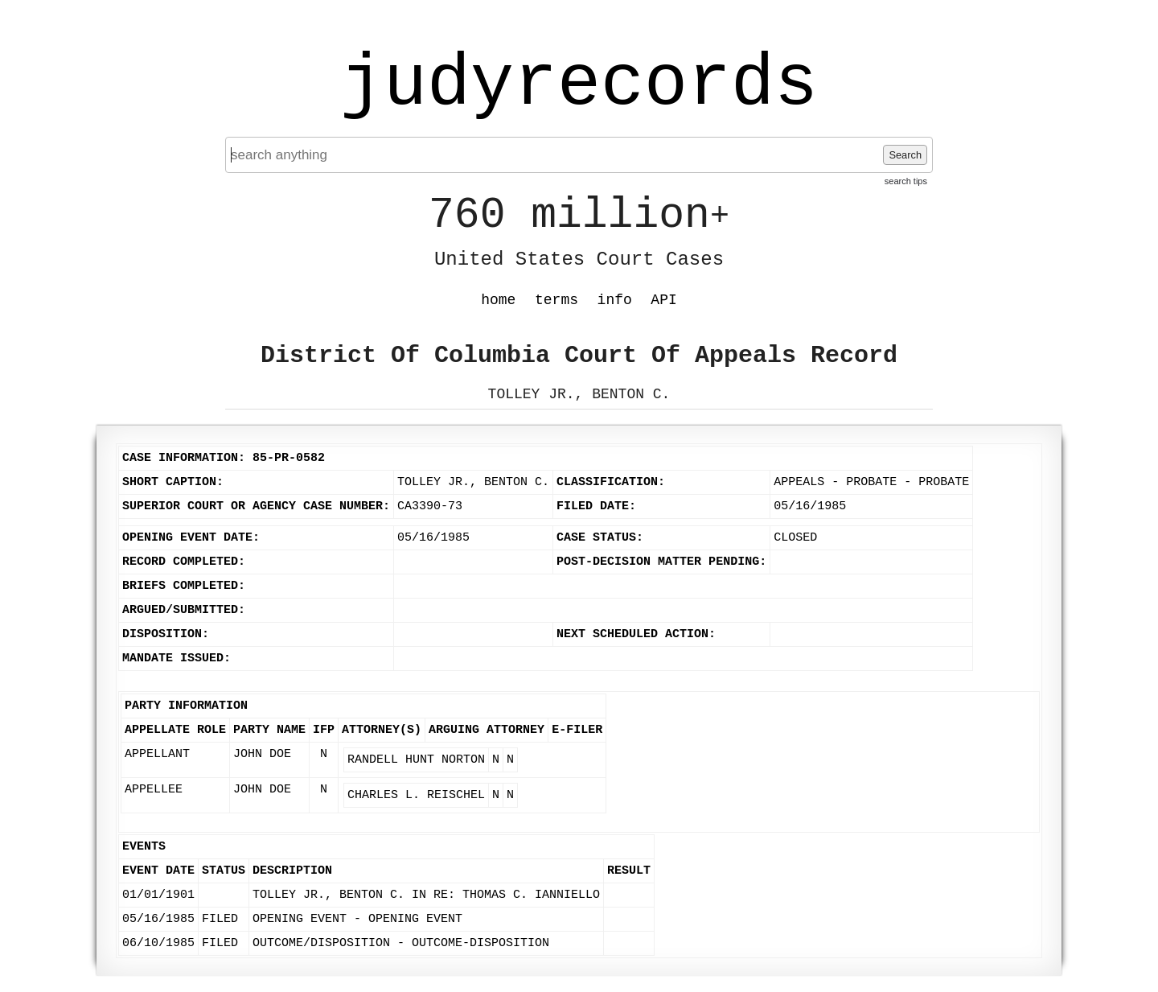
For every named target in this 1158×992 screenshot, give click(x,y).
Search (905, 155)
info (614, 300)
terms (556, 300)
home (498, 300)
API (663, 300)
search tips (906, 181)
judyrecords (579, 84)
